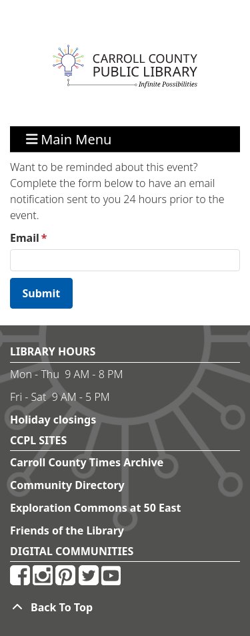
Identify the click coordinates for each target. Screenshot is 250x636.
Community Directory (67, 485)
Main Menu (69, 139)
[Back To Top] (125, 607)
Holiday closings (53, 419)
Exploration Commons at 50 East (95, 507)
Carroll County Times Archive (86, 462)
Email (24, 237)
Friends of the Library (67, 530)
